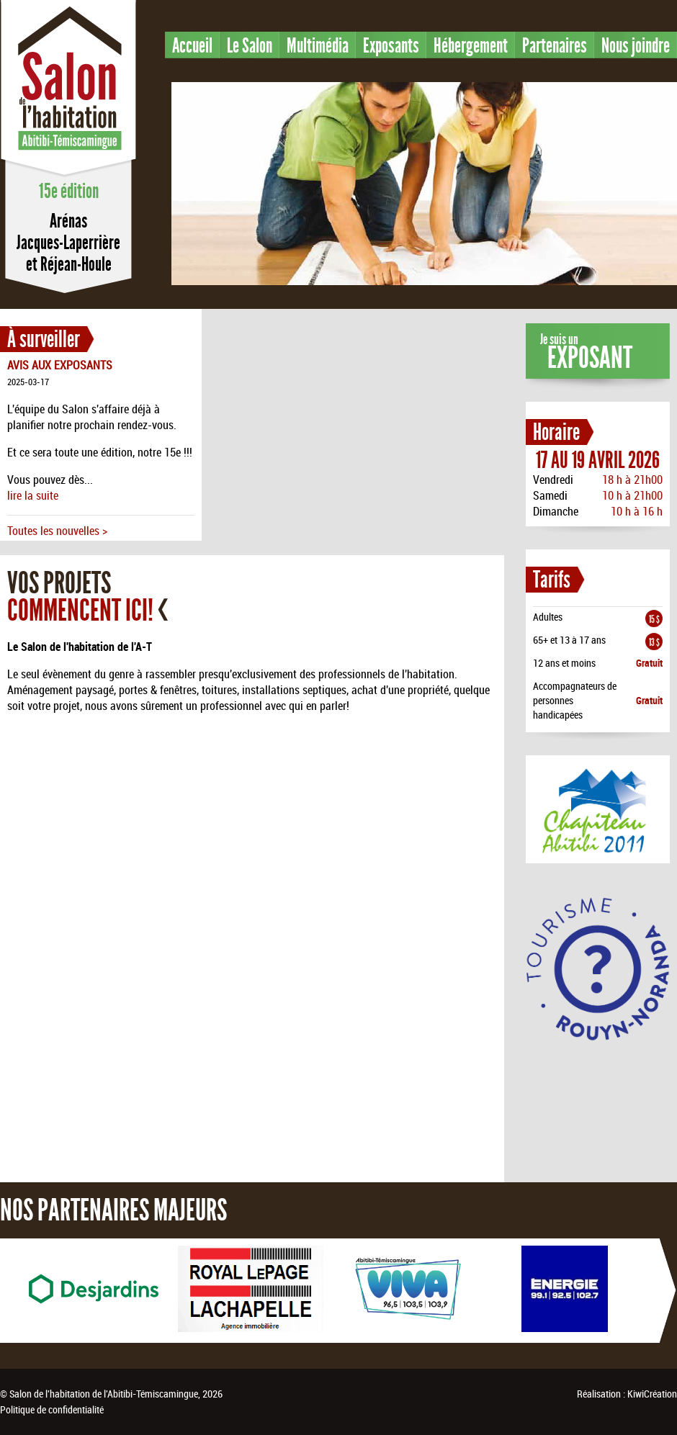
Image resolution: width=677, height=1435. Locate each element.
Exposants (391, 46)
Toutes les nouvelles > (57, 531)
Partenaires (554, 46)
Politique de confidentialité (52, 1409)
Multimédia (318, 46)
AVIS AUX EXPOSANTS (59, 365)
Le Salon (249, 46)
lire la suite (32, 495)
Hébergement (471, 46)
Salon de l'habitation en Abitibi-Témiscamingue (68, 89)
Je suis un (586, 353)
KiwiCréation (652, 1393)
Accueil (192, 46)
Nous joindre (635, 46)
